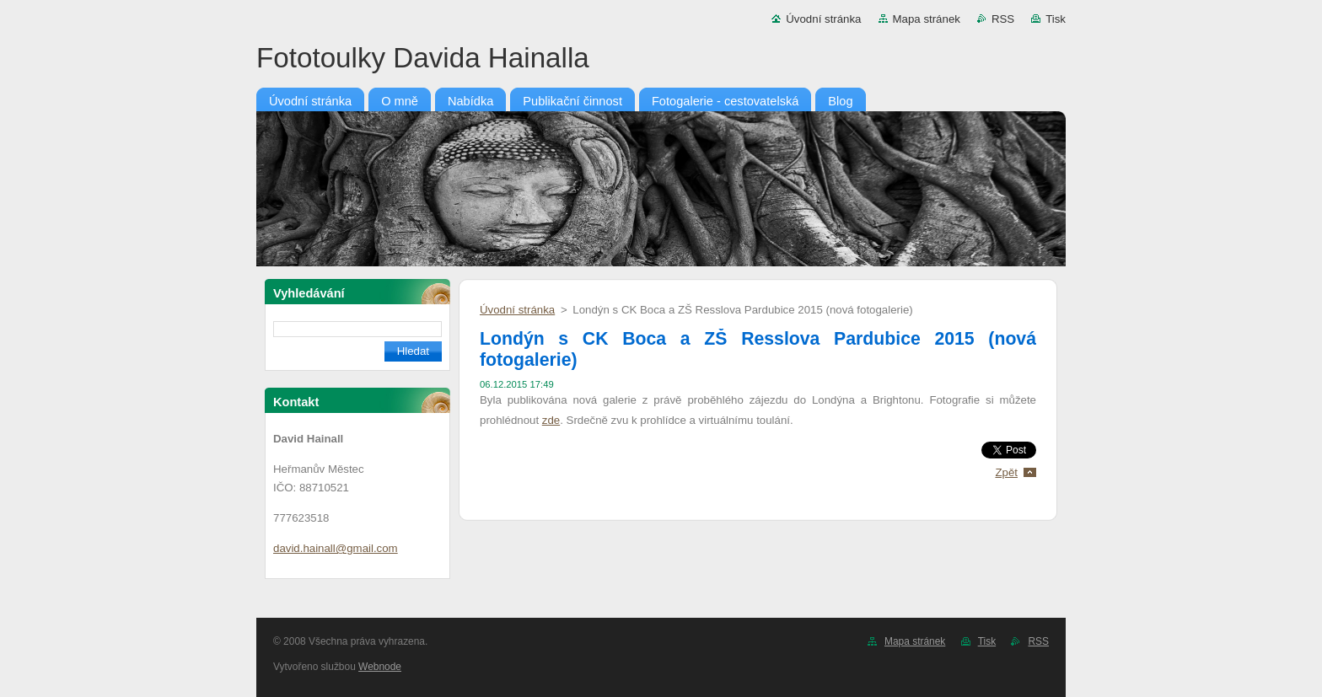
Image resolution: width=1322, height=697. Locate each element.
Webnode (379, 667)
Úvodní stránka (823, 19)
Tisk (1055, 19)
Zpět (1006, 472)
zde (551, 420)
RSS (1003, 19)
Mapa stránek (926, 19)
